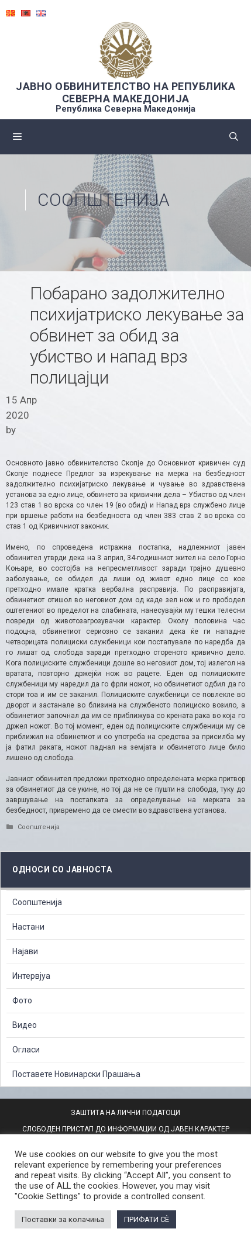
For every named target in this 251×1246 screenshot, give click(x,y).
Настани (28, 926)
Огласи (26, 1049)
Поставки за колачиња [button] (63, 1219)
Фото (22, 1000)
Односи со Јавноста (62, 869)
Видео (24, 1025)
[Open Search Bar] (233, 136)
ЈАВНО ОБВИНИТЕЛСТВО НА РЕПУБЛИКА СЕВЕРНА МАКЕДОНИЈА (125, 92)
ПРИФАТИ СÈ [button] (146, 1219)
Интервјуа (31, 976)
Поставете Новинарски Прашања (76, 1074)
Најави (25, 951)
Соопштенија (103, 199)
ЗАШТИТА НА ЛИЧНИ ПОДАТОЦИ (125, 1113)
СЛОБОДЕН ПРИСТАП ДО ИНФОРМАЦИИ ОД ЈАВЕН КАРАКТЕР (125, 1129)
